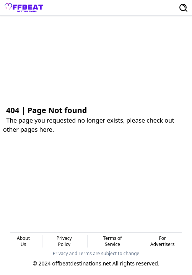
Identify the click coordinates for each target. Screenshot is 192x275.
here (45, 129)
